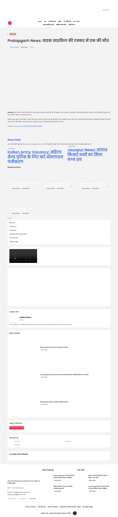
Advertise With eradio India (18, 234)
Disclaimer (12, 230)
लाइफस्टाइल (52, 21)
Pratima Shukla (16, 188)
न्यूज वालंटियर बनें (48, 25)
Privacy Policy (13, 238)
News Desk (14, 47)
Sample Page (13, 241)
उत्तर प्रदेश (12, 34)
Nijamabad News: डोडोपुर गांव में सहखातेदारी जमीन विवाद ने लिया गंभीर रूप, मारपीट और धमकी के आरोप (93, 185)
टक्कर (31, 126)
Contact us (12, 226)
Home (40, 21)
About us (12, 223)
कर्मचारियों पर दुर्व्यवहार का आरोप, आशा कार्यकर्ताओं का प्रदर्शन (23, 209)
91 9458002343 (18, 488)
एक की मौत (26, 126)
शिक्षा (59, 21)
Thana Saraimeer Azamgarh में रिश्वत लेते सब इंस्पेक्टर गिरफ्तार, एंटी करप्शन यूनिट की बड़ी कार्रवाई (57, 185)
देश (45, 21)
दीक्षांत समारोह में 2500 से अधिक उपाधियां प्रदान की (54, 402)
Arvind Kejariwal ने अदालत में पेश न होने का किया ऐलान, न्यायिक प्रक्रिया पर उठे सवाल (64, 375)
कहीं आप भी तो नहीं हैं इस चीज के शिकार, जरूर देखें (54, 347)
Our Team (76, 21)
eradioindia (18, 126)
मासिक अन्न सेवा (61, 25)
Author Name (25, 317)
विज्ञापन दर (71, 25)
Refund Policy (53, 507)
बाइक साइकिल (38, 126)
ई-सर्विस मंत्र (67, 21)
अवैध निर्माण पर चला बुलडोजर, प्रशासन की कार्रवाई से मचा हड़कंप (23, 184)
